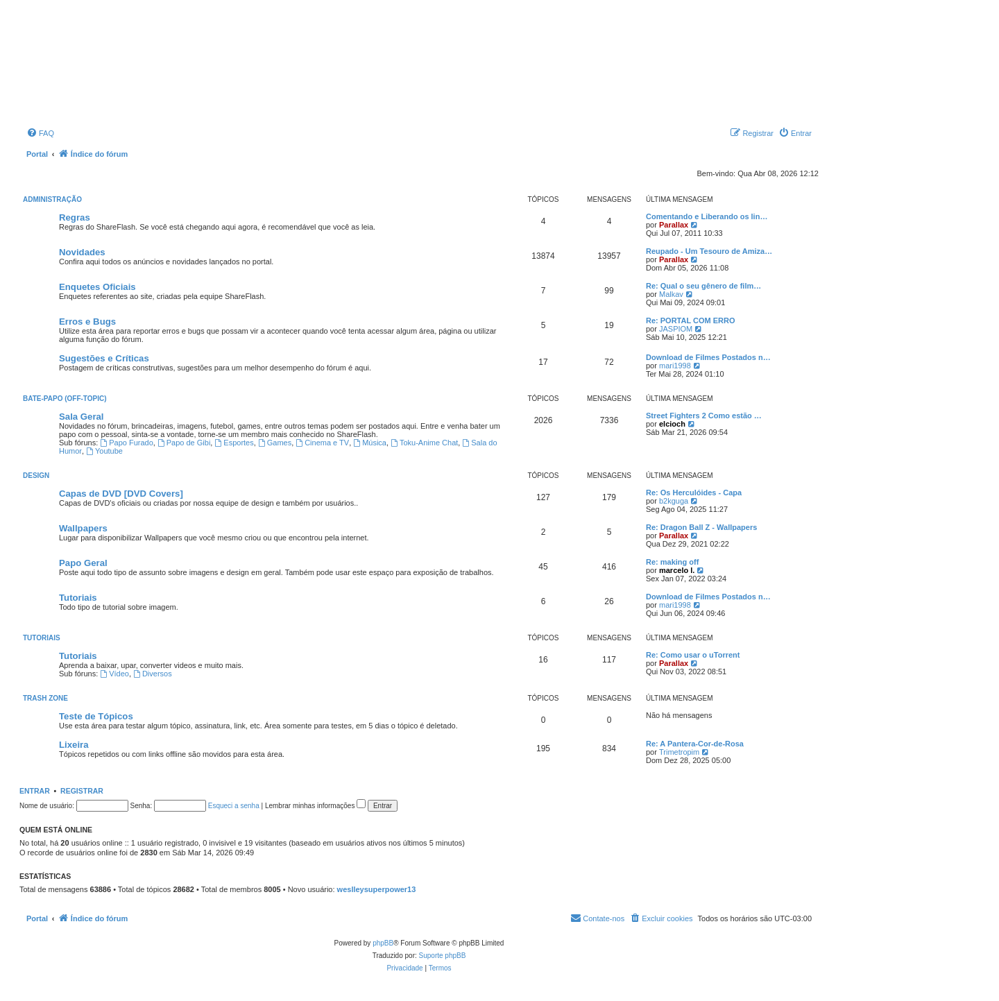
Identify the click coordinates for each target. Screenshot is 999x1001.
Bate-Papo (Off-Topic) (65, 398)
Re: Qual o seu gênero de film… (703, 286)
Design (36, 475)
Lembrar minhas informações (315, 806)
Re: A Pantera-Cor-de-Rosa (695, 743)
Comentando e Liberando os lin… (706, 216)
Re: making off (672, 562)
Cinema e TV (322, 442)
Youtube (104, 451)
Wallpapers (83, 528)
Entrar (34, 791)
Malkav (671, 294)
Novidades (82, 252)
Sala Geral (81, 416)
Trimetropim (679, 752)
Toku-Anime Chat (424, 442)
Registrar (81, 791)
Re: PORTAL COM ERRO (690, 320)
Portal (37, 154)
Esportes (233, 442)
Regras (74, 217)
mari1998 (675, 365)
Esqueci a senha (233, 806)
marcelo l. (676, 570)
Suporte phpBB (442, 955)
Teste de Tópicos (96, 716)
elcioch (672, 424)
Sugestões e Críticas (104, 358)
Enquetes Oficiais (97, 287)
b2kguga (673, 501)
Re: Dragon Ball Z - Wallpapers (701, 527)
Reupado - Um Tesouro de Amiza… (709, 251)
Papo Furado (126, 442)
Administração (52, 199)
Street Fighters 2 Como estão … (704, 415)
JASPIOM (675, 329)
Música (369, 442)
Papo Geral (83, 563)
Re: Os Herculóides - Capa (694, 492)
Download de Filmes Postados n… (708, 357)
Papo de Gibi (183, 442)
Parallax (673, 225)
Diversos (152, 673)
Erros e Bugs (87, 321)
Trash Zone (45, 698)
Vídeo (114, 673)
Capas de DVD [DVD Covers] (121, 493)
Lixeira (74, 744)
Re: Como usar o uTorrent (693, 655)
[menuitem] (40, 133)
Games (274, 442)
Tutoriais (78, 597)
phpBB (383, 943)
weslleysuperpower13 (376, 889)
